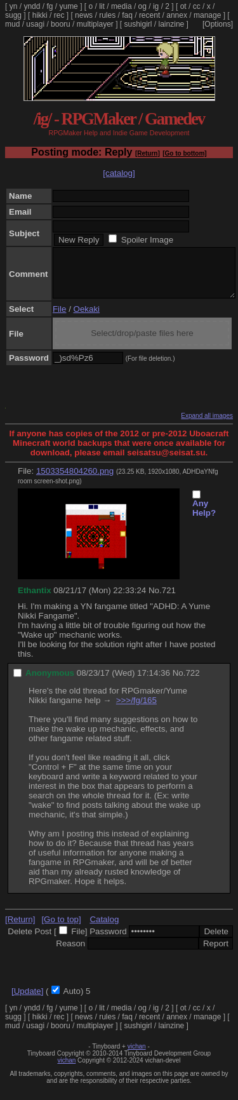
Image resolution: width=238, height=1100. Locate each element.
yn (14, 6)
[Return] (147, 153)
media (121, 6)
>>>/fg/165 (136, 709)
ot (183, 6)
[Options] (217, 24)
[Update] (27, 1000)
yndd (31, 6)
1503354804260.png (75, 480)
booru (60, 24)
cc (197, 6)
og (142, 6)
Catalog (104, 929)
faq (127, 15)
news (84, 15)
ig (156, 6)
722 (192, 682)
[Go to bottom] (184, 153)
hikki (40, 15)
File (59, 318)
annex (176, 15)
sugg (13, 15)
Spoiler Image (147, 240)
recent (149, 15)
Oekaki (87, 318)
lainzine (172, 24)
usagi (35, 24)
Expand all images (207, 425)
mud (12, 24)
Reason (70, 953)
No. (155, 600)
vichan (137, 1055)
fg (49, 6)
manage (207, 15)
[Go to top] (61, 929)
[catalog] (119, 173)
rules (107, 15)
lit (102, 6)
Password (108, 941)
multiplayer (95, 24)
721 (169, 600)
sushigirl (138, 24)
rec (59, 15)
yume (68, 6)
